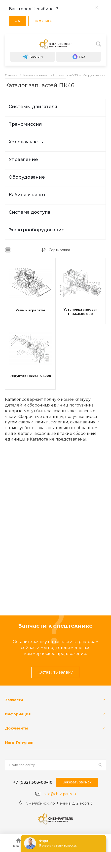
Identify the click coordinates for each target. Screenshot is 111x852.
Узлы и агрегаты (30, 310)
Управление (23, 159)
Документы (16, 728)
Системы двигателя (33, 106)
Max (78, 57)
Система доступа (29, 212)
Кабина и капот (27, 195)
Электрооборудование (37, 230)
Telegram (32, 57)
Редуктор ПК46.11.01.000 (30, 376)
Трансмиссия (25, 124)
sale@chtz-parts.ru (60, 794)
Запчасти (14, 700)
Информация (18, 714)
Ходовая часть (26, 142)
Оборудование (27, 177)
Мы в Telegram (19, 742)
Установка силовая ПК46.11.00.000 (80, 312)
